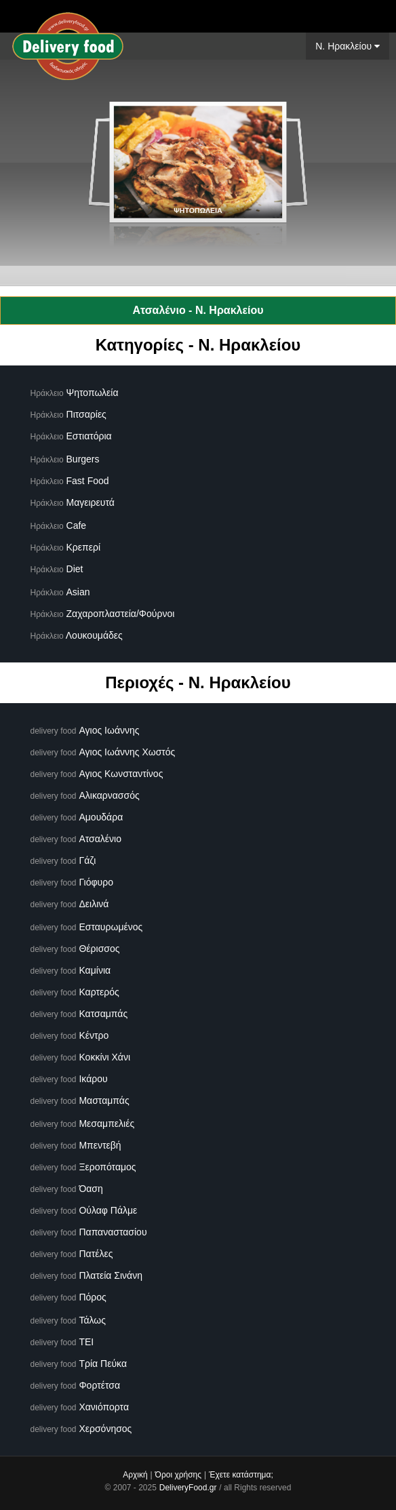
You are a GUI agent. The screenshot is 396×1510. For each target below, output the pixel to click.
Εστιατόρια (89, 436)
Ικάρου (93, 1078)
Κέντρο (93, 1035)
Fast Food (87, 480)
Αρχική (135, 1474)
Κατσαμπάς (103, 1013)
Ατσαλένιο (100, 838)
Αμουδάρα (101, 817)
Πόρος (92, 1297)
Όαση (90, 1188)
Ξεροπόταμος (107, 1166)
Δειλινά (93, 903)
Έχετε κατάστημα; (241, 1474)
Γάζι (87, 860)
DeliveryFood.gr (188, 1487)
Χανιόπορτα (104, 1407)
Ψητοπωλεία (92, 392)
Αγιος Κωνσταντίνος (121, 773)
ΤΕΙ (86, 1341)
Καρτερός (99, 992)
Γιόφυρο (96, 882)
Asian (78, 592)
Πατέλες (96, 1253)
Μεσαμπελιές (106, 1123)
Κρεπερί (83, 547)
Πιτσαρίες (86, 414)
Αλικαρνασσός (109, 795)
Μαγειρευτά (90, 502)
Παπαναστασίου (112, 1232)
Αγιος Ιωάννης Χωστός (127, 752)
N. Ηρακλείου (347, 46)
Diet (74, 568)
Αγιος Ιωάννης (109, 730)
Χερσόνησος (105, 1428)
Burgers (83, 459)
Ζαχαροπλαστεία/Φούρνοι (120, 613)
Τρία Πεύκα (103, 1363)
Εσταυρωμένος (110, 926)
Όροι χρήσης (178, 1474)
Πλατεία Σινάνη (110, 1275)
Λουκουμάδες (94, 635)
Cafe (76, 525)
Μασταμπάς (104, 1100)
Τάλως (92, 1320)
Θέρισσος (99, 948)
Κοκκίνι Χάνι (104, 1057)
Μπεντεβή (100, 1145)
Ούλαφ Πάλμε (108, 1210)
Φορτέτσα (99, 1385)
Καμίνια (95, 970)
